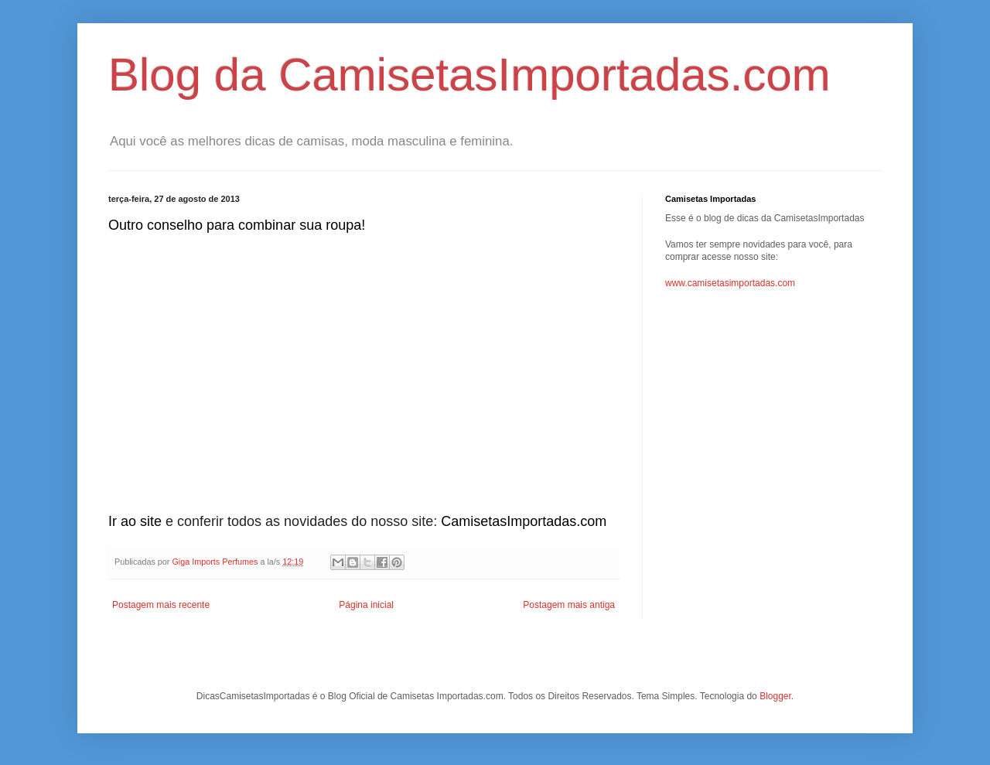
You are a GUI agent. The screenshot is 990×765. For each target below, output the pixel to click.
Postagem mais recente (161, 604)
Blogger (775, 696)
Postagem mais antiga (569, 604)
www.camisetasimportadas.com (730, 283)
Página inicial (366, 604)
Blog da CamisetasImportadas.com (469, 75)
